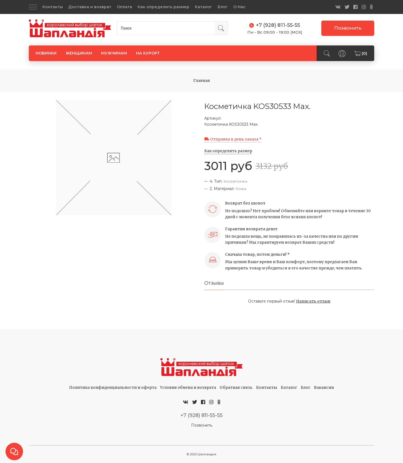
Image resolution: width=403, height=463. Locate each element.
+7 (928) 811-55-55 (201, 416)
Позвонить (347, 28)
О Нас (239, 6)
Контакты (52, 6)
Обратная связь (236, 387)
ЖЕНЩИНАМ (79, 52)
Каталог (203, 6)
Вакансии (324, 387)
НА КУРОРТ (148, 52)
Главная (201, 80)
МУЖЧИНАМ (114, 52)
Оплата (124, 6)
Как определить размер (163, 6)
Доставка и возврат (89, 6)
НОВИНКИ (46, 52)
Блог (223, 6)
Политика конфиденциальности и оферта (113, 387)
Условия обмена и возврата (188, 387)
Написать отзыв (313, 301)
